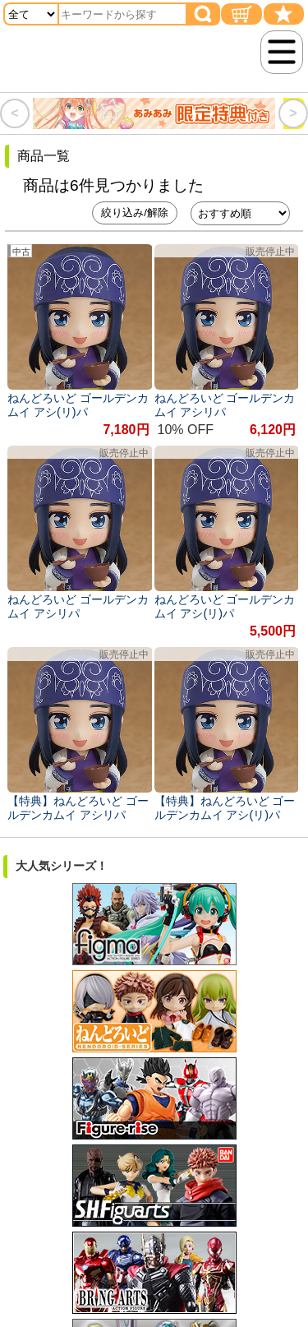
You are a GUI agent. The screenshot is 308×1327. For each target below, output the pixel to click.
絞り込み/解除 (134, 212)
